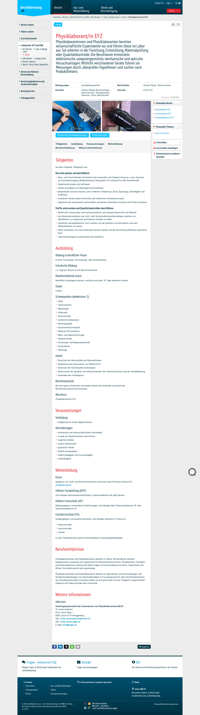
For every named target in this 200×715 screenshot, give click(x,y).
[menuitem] (62, 7)
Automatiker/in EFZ (163, 113)
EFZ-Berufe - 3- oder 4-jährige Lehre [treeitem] (35, 50)
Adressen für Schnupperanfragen (72, 135)
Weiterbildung (115, 143)
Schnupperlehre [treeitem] (28, 97)
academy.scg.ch (63, 484)
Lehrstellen (30, 686)
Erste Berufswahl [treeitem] (28, 38)
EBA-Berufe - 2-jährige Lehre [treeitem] (34, 58)
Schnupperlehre (32, 689)
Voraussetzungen (95, 143)
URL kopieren (144, 646)
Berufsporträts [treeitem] (28, 91)
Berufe (65, 17)
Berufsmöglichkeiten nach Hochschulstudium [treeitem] (33, 83)
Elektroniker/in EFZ (163, 109)
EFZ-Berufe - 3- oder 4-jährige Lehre (105, 17)
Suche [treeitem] (27, 54)
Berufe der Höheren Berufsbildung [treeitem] (30, 73)
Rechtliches (165, 704)
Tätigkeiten (61, 143)
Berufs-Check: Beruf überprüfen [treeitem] (35, 64)
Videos (53, 689)
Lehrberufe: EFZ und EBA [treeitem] (32, 45)
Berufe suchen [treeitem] (27, 24)
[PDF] (173, 24)
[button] (54, 647)
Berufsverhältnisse (65, 147)
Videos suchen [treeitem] (27, 31)
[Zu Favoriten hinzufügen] (178, 24)
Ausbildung (77, 143)
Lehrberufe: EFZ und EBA (79, 17)
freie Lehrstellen (99, 135)
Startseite (57, 17)
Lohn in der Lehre (162, 133)
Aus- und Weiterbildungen (61, 686)
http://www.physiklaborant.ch (75, 618)
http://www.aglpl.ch (70, 621)
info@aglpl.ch (70, 624)
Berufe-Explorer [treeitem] (29, 61)
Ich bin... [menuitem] (174, 10)
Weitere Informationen (90, 147)
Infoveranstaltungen (59, 693)
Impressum (174, 704)
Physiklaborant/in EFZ (138, 17)
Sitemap (157, 704)
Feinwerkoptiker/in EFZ (164, 117)
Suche (124, 17)
